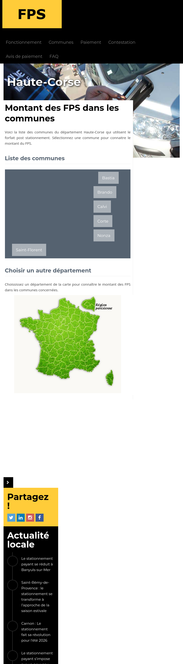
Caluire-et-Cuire (149, 469)
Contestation (152, 14)
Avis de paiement (54, 28)
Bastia (104, 151)
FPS (42, 545)
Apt (162, 481)
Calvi (46, 217)
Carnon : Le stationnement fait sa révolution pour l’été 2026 (158, 197)
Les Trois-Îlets (146, 458)
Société (74, 574)
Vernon (160, 435)
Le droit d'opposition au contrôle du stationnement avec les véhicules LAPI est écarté (159, 353)
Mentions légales (76, 656)
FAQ (84, 28)
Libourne (142, 446)
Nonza (88, 217)
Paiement (121, 14)
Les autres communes (144, 497)
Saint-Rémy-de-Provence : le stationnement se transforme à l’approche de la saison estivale (159, 161)
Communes (91, 14)
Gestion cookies (162, 656)
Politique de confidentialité (120, 656)
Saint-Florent (29, 232)
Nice (137, 435)
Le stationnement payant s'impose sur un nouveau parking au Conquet (159, 229)
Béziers (140, 481)
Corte (66, 217)
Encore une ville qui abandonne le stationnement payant (159, 318)
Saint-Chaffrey (147, 423)
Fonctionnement (54, 14)
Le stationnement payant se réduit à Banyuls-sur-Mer (159, 129)
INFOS (68, 545)
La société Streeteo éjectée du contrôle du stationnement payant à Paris (157, 391)
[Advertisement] (49, 176)
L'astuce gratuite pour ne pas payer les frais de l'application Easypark (159, 286)
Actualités (76, 553)
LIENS (49, 587)
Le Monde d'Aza (43, 656)
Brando (23, 217)
